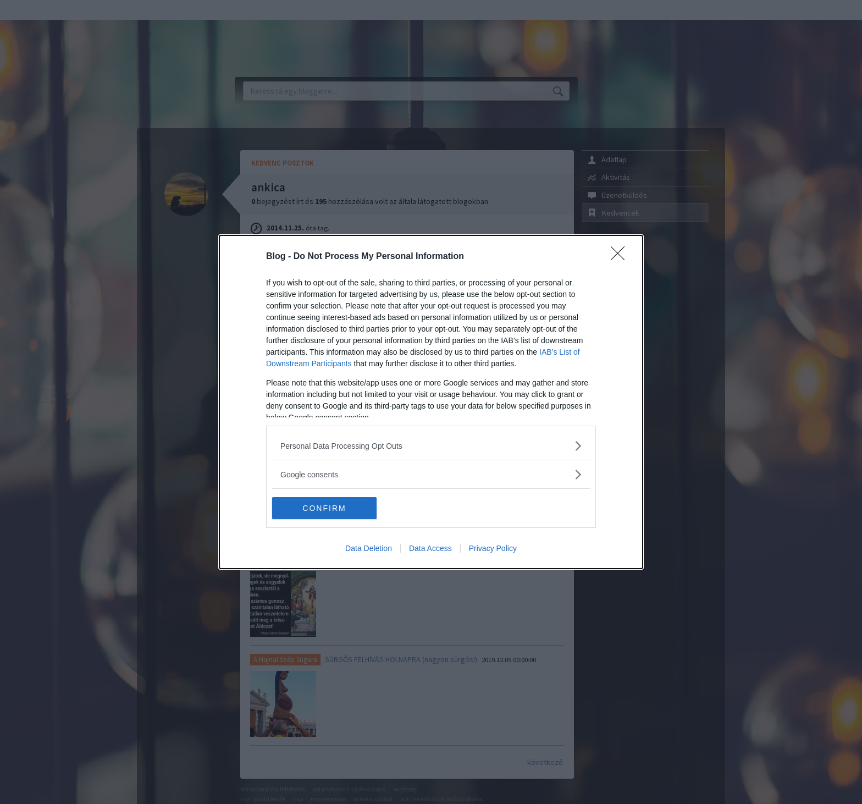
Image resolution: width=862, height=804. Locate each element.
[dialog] (431, 402)
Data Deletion (368, 548)
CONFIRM (324, 508)
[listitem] (431, 445)
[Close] (621, 256)
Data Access (430, 548)
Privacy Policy (493, 548)
